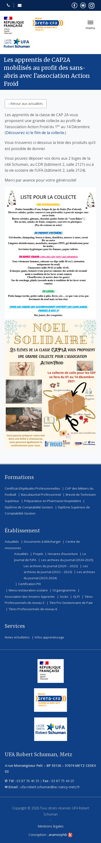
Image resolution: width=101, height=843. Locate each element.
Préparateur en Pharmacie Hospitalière (52, 501)
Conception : (51, 834)
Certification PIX (29, 584)
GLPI (76, 596)
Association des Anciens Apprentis (30, 596)
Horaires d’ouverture (63, 554)
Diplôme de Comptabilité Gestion (29, 507)
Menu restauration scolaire (28, 590)
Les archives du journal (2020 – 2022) (51, 566)
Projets (38, 554)
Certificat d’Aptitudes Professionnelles (32, 488)
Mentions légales (51, 826)
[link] (61, 835)
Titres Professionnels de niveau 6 (33, 609)
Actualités (12, 541)
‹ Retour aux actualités (26, 103)
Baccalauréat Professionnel (41, 494)
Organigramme (64, 590)
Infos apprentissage (49, 637)
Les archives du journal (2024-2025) (67, 560)
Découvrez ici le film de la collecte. (35, 132)
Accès (64, 596)
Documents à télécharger (42, 541)
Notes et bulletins (17, 637)
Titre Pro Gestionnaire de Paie (71, 603)
